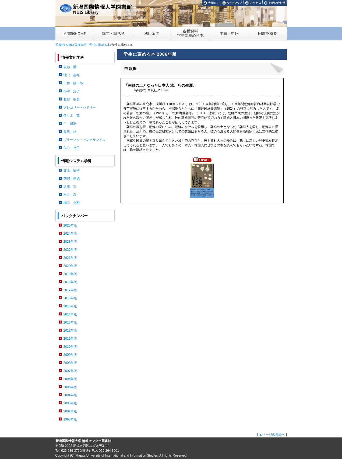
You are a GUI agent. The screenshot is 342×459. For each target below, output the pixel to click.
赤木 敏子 (72, 170)
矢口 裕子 (72, 148)
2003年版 (70, 403)
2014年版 (70, 314)
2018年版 (70, 282)
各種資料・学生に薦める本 (92, 44)
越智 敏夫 (72, 99)
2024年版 (70, 233)
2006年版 (70, 379)
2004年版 (70, 395)
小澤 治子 (72, 91)
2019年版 (70, 274)
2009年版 (70, 355)
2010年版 (70, 347)
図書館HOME (64, 44)
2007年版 (70, 371)
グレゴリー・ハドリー (80, 107)
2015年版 (70, 306)
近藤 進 (70, 187)
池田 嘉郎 (72, 75)
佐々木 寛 (72, 115)
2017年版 (70, 290)
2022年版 (70, 250)
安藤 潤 (70, 67)
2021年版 (70, 258)
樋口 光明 (72, 203)
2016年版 (70, 298)
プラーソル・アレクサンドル (84, 140)
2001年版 (70, 411)
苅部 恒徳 (72, 178)
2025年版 (70, 225)
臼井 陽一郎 (73, 83)
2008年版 (70, 363)
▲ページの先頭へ (272, 434)
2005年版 (70, 387)
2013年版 (70, 322)
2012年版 (70, 330)
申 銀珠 (70, 124)
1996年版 (70, 419)
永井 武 (70, 195)
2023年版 (70, 242)
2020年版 (70, 266)
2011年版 (70, 338)
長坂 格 (70, 132)
